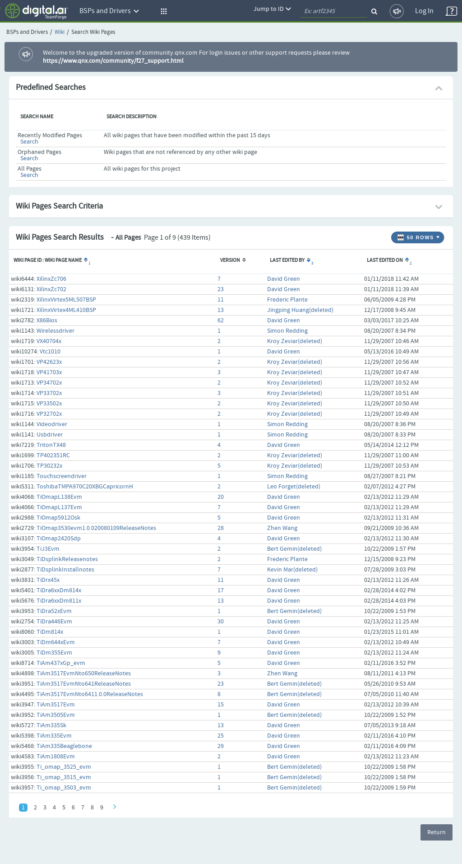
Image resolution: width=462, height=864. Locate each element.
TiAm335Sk (51, 725)
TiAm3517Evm (56, 705)
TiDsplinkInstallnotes (65, 570)
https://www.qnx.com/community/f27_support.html (113, 61)
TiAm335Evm (54, 736)
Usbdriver (50, 435)
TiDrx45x (48, 580)
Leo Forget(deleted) (293, 487)
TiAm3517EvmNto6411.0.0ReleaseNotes (90, 694)
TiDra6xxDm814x (59, 590)
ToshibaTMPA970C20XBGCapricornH (85, 487)
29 (220, 746)
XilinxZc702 (51, 289)
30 (220, 622)
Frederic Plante (287, 300)
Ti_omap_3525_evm (64, 767)
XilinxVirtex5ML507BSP (66, 300)
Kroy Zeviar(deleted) (294, 341)
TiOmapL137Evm (59, 507)
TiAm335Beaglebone (64, 746)
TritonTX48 (51, 445)
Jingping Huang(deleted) (300, 310)
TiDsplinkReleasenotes (67, 559)
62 (220, 320)
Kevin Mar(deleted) (292, 570)
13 (220, 310)
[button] (162, 11)
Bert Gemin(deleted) (294, 549)
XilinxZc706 (51, 279)
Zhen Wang (282, 528)
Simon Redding (287, 331)
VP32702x (49, 414)
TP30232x (49, 466)
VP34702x (49, 383)
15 (220, 705)
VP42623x (49, 362)
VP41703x (49, 372)
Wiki (60, 32)
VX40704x (49, 341)
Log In (424, 11)
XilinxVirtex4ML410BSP (66, 310)
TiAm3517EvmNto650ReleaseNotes (84, 673)
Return (436, 832)
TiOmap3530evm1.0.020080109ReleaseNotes (96, 528)
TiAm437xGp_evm (61, 663)
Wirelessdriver (55, 331)
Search (29, 142)
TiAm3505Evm (56, 715)
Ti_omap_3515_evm (64, 777)
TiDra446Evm (54, 622)
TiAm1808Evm (56, 757)
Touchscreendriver (62, 476)
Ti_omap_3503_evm (64, 788)
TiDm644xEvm (56, 642)
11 (220, 300)
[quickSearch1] (333, 11)
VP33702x (49, 393)
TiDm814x (50, 632)
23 (220, 289)
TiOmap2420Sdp (59, 538)
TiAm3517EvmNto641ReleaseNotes (84, 684)
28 (220, 528)
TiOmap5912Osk (58, 518)
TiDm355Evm (54, 653)
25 (220, 736)
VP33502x (49, 403)
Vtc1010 (50, 352)
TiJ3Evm (48, 549)
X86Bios (47, 320)
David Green (283, 279)
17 (220, 590)
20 (220, 497)
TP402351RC (53, 455)
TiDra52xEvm (54, 611)
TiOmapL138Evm (59, 497)
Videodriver (52, 424)
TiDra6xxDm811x (59, 601)
